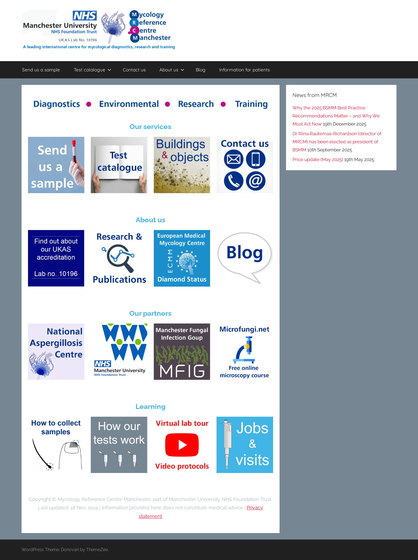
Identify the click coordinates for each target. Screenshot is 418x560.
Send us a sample (41, 69)
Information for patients (244, 69)
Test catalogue (92, 69)
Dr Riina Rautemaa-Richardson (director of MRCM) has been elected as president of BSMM (336, 141)
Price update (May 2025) (317, 159)
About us (171, 69)
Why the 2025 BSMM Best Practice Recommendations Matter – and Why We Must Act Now (336, 116)
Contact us (134, 69)
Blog (200, 69)
